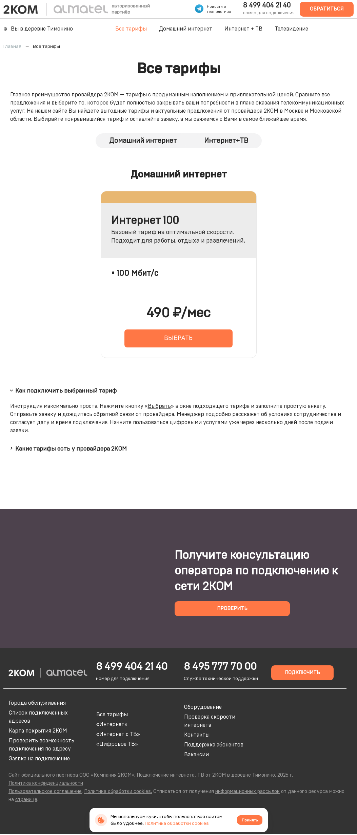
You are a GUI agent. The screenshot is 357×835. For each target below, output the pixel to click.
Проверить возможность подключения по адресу (41, 745)
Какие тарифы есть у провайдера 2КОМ (67, 448)
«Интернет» (111, 724)
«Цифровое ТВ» (117, 744)
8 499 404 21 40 (267, 5)
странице (26, 799)
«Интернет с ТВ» (118, 734)
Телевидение (291, 29)
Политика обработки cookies (177, 823)
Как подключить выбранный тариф (62, 390)
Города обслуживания (37, 703)
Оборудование (203, 707)
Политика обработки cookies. (118, 791)
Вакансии (196, 754)
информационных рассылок (247, 791)
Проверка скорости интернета (209, 721)
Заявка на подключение (39, 758)
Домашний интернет (185, 29)
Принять (250, 820)
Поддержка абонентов (213, 744)
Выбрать (159, 406)
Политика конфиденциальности (45, 783)
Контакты (197, 735)
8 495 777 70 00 (220, 667)
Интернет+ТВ (226, 140)
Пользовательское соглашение (45, 791)
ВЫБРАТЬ (178, 338)
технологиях (219, 12)
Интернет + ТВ (243, 29)
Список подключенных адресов (38, 717)
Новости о (216, 6)
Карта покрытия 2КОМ (38, 731)
